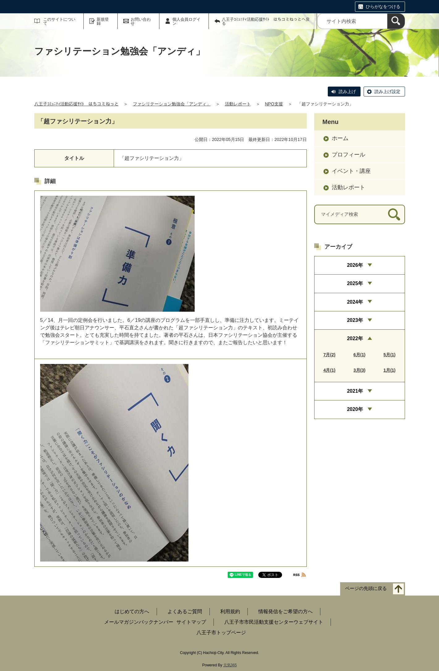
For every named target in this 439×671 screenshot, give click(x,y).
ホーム (340, 138)
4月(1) (329, 370)
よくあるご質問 (184, 611)
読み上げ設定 (387, 91)
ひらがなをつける (383, 6)
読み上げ (347, 91)
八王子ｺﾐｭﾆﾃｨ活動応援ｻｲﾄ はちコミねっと (76, 103)
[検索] (396, 21)
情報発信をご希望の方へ (285, 611)
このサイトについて (59, 21)
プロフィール (348, 155)
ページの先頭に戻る (366, 588)
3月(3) (359, 370)
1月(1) (389, 370)
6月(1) (359, 354)
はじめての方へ (132, 611)
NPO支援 (274, 103)
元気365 (230, 665)
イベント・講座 (351, 171)
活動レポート (238, 103)
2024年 (355, 302)
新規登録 (103, 21)
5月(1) (389, 354)
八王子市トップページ (221, 632)
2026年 (355, 265)
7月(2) (329, 354)
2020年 (355, 409)
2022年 (355, 338)
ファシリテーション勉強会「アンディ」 (172, 103)
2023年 (355, 320)
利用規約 (230, 611)
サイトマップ (191, 622)
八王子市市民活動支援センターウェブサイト (273, 622)
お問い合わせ (141, 21)
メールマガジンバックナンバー (138, 622)
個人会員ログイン (186, 21)
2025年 (355, 283)
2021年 (355, 391)
